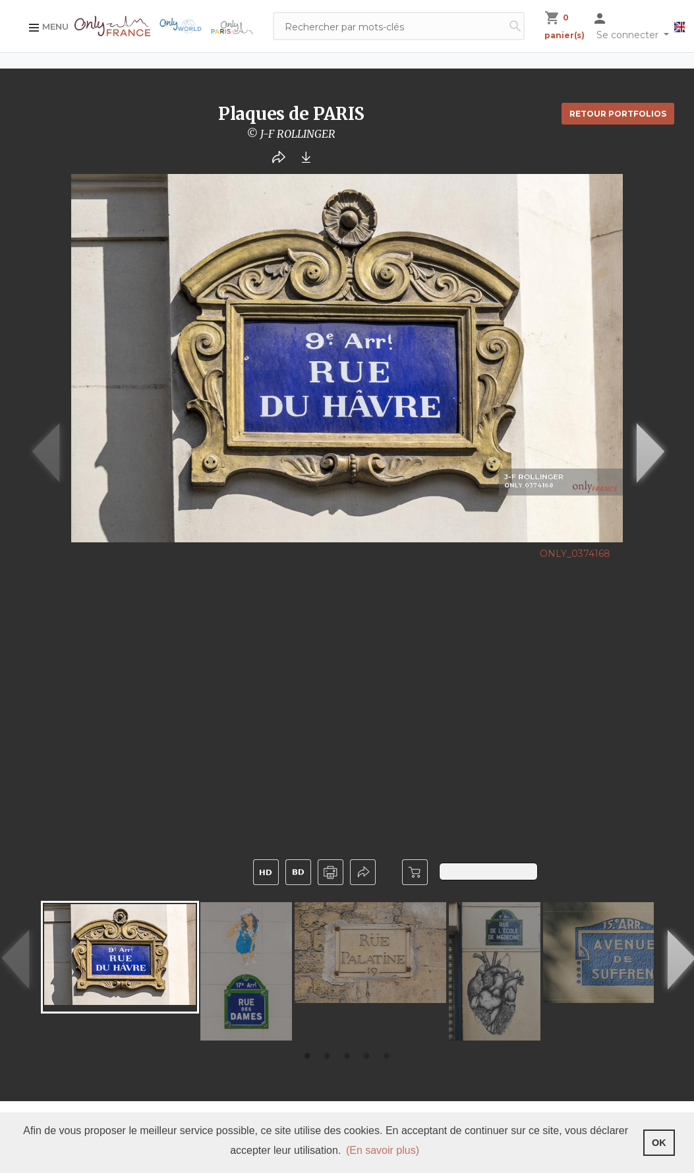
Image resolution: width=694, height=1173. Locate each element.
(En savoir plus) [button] (382, 1150)
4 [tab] (367, 1057)
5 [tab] (386, 1057)
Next (632, 453)
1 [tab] (307, 1057)
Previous (28, 453)
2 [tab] (327, 1057)
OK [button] (659, 1142)
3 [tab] (347, 1057)
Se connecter (628, 35)
